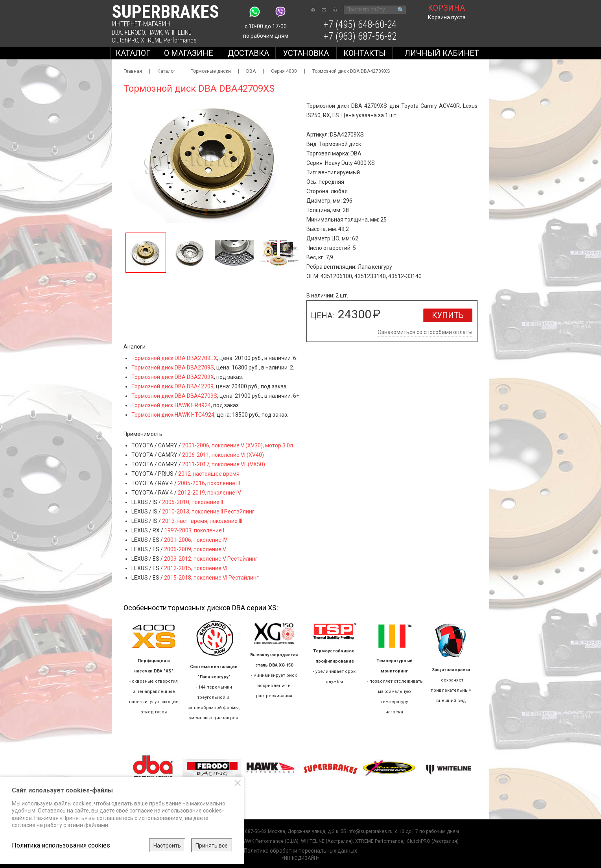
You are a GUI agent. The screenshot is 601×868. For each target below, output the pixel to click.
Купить (448, 315)
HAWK (154, 32)
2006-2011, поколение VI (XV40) (223, 455)
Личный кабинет (441, 53)
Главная (133, 71)
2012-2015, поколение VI (195, 568)
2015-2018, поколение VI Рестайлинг (211, 577)
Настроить (167, 845)
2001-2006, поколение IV (195, 540)
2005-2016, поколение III (209, 483)
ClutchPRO (125, 40)
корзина (446, 8)
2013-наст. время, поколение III (202, 521)
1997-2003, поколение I (194, 530)
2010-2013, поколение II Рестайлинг (208, 511)
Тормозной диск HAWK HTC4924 (172, 415)
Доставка (248, 53)
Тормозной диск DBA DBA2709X (172, 377)
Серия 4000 (284, 71)
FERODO (135, 32)
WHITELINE (178, 32)
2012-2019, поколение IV (209, 492)
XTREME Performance (169, 40)
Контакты (364, 53)
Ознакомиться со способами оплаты (425, 332)
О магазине (188, 53)
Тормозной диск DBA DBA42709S (174, 396)
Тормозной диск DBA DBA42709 (172, 386)
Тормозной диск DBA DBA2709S (172, 367)
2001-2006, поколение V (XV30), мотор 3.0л (237, 445)
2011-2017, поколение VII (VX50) (223, 464)
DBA (117, 32)
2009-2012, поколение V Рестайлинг (211, 559)
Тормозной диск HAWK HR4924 (171, 405)
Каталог (133, 53)
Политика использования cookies (61, 845)
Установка (306, 53)
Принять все (211, 845)
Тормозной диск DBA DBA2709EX (174, 358)
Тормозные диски (211, 71)
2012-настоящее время (209, 474)
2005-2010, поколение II (192, 502)
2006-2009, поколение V (195, 549)
